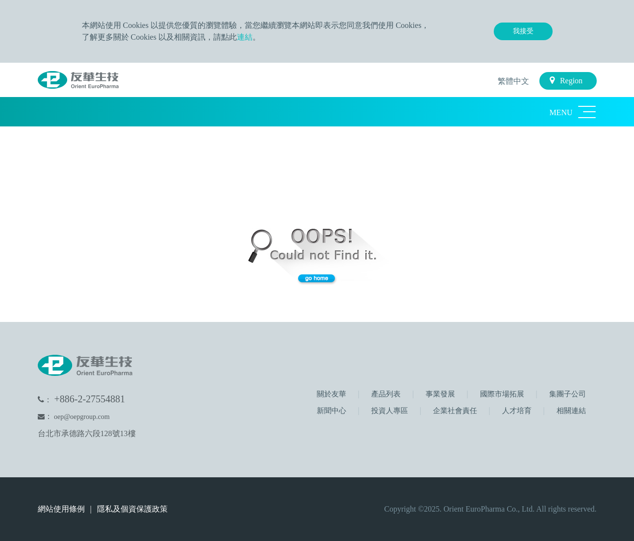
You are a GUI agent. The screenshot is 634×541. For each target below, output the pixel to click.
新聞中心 (331, 411)
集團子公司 (566, 394)
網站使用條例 (62, 509)
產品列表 (385, 394)
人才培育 (516, 411)
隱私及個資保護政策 (132, 509)
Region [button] (566, 80)
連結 (245, 37)
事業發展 (439, 394)
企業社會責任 (454, 411)
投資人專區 (388, 411)
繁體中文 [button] (512, 81)
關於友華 (331, 394)
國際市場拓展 (501, 394)
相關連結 (570, 411)
